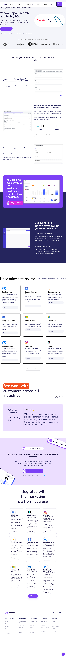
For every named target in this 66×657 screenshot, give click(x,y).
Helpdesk (54, 628)
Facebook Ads (21, 625)
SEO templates (44, 633)
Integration (6, 7)
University (7, 626)
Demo (53, 623)
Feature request (55, 626)
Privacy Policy (23, 648)
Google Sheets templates (44, 630)
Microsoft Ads (21, 630)
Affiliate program (55, 631)
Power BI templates (45, 627)
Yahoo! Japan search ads (15, 7)
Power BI (31, 627)
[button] (13, 4)
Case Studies (8, 631)
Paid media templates (45, 636)
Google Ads (20, 627)
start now (15, 531)
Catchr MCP (7, 633)
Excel (31, 634)
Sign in (51, 4)
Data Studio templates (43, 624)
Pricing (45, 4)
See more (5, 307)
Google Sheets (33, 630)
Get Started (59, 4)
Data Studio (32, 625)
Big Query (32, 632)
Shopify (20, 632)
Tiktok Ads (20, 634)
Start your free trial (6, 29)
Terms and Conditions (32, 648)
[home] (5, 4)
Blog (6, 628)
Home (1, 7)
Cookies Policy (41, 648)
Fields (6, 623)
